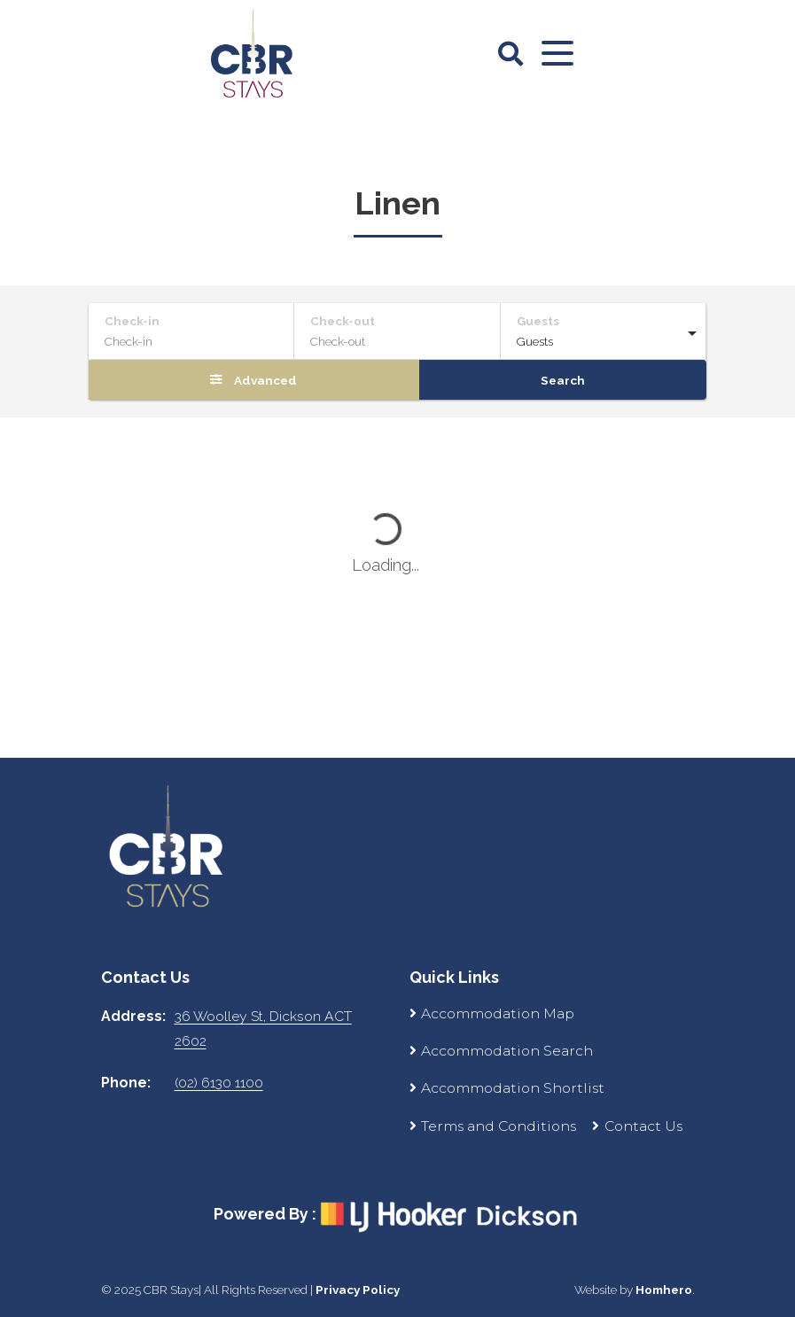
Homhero (663, 1289)
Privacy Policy (358, 1289)
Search (563, 380)
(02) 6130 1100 (219, 1082)
